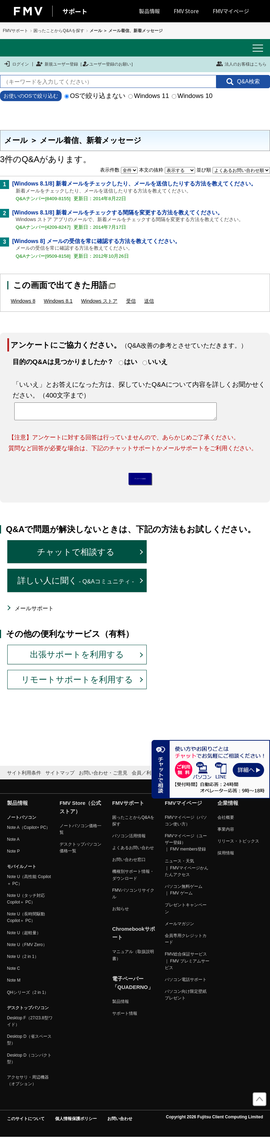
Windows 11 (148, 95)
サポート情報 (124, 1017)
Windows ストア (99, 301)
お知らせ (120, 912)
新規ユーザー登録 (57, 63)
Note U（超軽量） (24, 936)
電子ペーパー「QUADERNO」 (132, 986)
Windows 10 (192, 95)
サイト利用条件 (24, 776)
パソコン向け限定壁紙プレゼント (186, 998)
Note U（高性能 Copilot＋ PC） (29, 884)
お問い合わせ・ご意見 (103, 776)
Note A (13, 843)
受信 (131, 301)
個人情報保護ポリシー (76, 1122)
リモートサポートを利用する (77, 683)
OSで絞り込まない (95, 95)
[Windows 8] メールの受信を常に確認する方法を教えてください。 (96, 241)
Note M (14, 984)
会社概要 (225, 820)
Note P (13, 855)
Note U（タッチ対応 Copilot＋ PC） (26, 902)
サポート (74, 11)
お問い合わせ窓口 (129, 863)
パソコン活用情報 (129, 839)
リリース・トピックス (238, 844)
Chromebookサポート (133, 937)
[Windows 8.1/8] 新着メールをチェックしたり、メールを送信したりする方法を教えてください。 (134, 184)
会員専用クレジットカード (186, 943)
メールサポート (34, 612)
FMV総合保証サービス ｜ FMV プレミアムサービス (187, 964)
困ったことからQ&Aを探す (58, 30)
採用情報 (225, 856)
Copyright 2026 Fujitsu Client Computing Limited (214, 1120)
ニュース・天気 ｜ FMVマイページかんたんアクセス (186, 871)
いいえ (158, 361)
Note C (13, 972)
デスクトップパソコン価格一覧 (80, 851)
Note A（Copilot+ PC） (28, 831)
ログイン (16, 63)
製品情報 (149, 11)
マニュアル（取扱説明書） (133, 959)
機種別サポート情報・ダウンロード (133, 878)
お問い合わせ (119, 1122)
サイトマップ (60, 776)
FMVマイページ (231, 11)
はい (130, 361)
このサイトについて (26, 1122)
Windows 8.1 (58, 301)
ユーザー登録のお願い (106, 63)
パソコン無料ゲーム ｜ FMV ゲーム (183, 893)
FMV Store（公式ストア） (80, 810)
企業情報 (227, 806)
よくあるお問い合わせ (133, 851)
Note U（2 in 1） (23, 960)
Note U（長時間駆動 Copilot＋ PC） (26, 921)
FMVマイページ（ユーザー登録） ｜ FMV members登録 (186, 846)
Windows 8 (23, 301)
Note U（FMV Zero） (27, 948)
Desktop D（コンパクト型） (29, 1062)
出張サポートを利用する (77, 658)
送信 (149, 301)
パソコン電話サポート (186, 983)
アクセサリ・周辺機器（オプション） (28, 1084)
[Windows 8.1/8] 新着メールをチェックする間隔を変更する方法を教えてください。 (117, 213)
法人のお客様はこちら (241, 63)
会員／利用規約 (149, 776)
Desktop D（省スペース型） (29, 1043)
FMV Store (186, 11)
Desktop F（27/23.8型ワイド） (30, 1025)
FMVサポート (15, 30)
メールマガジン (179, 927)
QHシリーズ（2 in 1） (27, 995)
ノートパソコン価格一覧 (80, 832)
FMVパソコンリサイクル (133, 897)
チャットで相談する (76, 555)
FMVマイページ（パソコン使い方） (186, 824)
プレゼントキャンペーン (186, 912)
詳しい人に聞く (75, 584)
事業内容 (225, 832)
